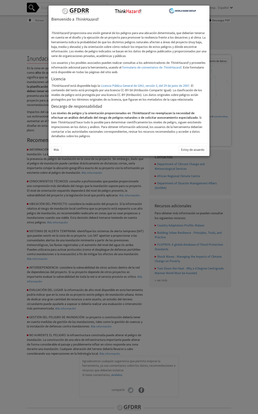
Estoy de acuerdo (192, 150)
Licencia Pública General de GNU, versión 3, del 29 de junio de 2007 (145, 86)
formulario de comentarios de (151, 67)
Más (56, 150)
